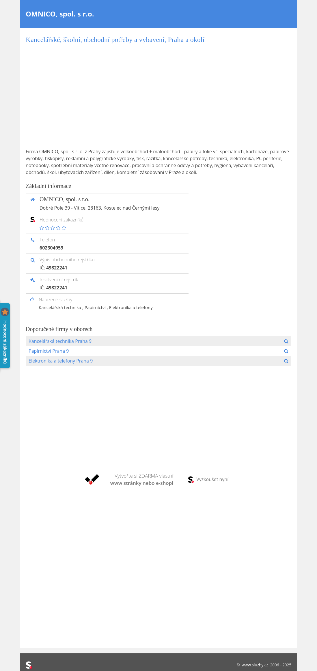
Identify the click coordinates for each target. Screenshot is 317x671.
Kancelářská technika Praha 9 (60, 341)
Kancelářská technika (60, 307)
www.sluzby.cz (255, 665)
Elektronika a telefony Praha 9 (61, 361)
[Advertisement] (158, 96)
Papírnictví (96, 307)
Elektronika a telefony (131, 307)
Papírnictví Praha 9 (49, 351)
